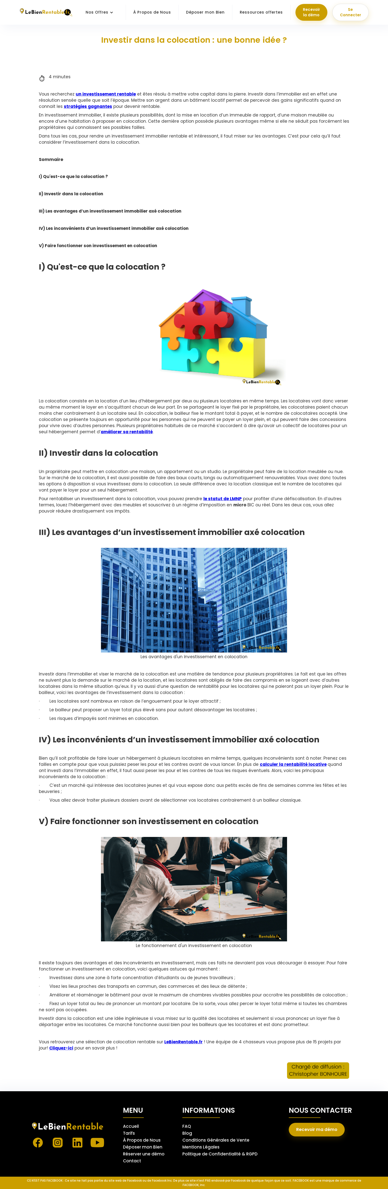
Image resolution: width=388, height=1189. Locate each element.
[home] (46, 12)
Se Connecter (350, 12)
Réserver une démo (144, 1154)
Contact (132, 1161)
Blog (187, 1133)
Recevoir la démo (311, 12)
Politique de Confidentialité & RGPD (220, 1154)
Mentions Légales (200, 1147)
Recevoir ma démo (316, 1129)
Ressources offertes (261, 12)
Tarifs (129, 1133)
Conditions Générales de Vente (215, 1140)
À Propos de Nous (152, 12)
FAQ (186, 1126)
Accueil (131, 1126)
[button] (99, 12)
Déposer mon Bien (205, 12)
